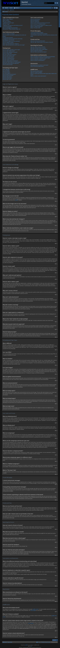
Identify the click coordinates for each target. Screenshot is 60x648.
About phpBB (33, 610)
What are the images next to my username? (11, 41)
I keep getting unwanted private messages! (39, 33)
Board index (10, 642)
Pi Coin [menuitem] (49, 7)
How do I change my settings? (9, 33)
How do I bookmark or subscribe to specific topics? (40, 57)
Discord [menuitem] (18, 7)
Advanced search (57, 3)
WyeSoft (6, 7)
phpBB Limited (35, 609)
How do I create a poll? (7, 53)
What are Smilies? (6, 71)
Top (56, 92)
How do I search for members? (37, 50)
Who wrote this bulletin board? (36, 71)
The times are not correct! (8, 37)
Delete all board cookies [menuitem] (46, 642)
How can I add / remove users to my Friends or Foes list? (42, 42)
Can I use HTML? (6, 70)
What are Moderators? (35, 20)
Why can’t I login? (6, 24)
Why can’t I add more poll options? (9, 54)
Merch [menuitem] (45, 7)
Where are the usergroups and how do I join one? (40, 22)
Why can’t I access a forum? (8, 57)
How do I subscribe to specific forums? (38, 59)
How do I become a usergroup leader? (38, 24)
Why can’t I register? (7, 21)
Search (55, 3)
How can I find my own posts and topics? (39, 51)
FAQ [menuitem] (53, 8)
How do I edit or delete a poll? (8, 55)
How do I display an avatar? (8, 42)
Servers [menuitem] (11, 7)
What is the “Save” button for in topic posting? (12, 62)
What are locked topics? (7, 78)
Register (12, 9)
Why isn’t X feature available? (36, 72)
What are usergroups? (35, 21)
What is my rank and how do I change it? (11, 43)
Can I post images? (6, 73)
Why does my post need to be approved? (11, 63)
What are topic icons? (7, 79)
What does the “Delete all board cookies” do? (11, 29)
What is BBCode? (6, 69)
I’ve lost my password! (7, 26)
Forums (24, 7)
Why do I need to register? (8, 19)
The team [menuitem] (39, 642)
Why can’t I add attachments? (8, 58)
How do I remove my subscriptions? (38, 60)
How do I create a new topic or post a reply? (11, 49)
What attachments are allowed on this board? (39, 65)
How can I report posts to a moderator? (10, 60)
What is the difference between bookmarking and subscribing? (43, 56)
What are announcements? (8, 75)
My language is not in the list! (8, 39)
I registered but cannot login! (8, 22)
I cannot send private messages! (37, 32)
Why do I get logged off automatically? (10, 27)
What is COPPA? (6, 20)
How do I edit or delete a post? (9, 50)
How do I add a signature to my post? (10, 52)
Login (9, 9)
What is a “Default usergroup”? (37, 26)
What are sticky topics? (7, 76)
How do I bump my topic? (8, 64)
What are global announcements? (9, 74)
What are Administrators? (35, 19)
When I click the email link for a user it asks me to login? (14, 44)
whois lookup (30, 623)
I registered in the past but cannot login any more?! (13, 25)
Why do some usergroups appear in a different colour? (41, 25)
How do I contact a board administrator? (38, 76)
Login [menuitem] (55, 8)
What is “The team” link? (35, 27)
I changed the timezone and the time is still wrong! (12, 38)
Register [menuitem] (57, 8)
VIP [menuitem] (14, 7)
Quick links (3, 8)
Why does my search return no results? (38, 48)
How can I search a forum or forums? (38, 46)
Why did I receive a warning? (8, 59)
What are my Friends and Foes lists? (38, 41)
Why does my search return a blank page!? (39, 49)
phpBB (16, 200)
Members (30, 7)
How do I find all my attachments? (37, 66)
